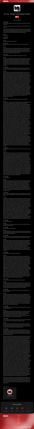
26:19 (5, 322)
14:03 (5, 179)
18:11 (7, 227)
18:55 (5, 239)
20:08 (7, 252)
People (24, 1)
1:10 (7, 43)
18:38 (7, 235)
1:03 (5, 34)
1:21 (5, 47)
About (26, 1)
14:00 (7, 176)
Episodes (21, 1)
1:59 (7, 54)
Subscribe (29, 1)
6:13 (7, 98)
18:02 (5, 223)
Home (18, 1)
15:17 (7, 192)
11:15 (7, 147)
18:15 (5, 230)
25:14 (5, 310)
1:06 (7, 37)
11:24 (5, 151)
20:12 (5, 255)
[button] (17, 17)
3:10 (5, 71)
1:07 (5, 40)
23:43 (7, 289)
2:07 (5, 57)
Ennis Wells (10, 395)
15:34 (5, 197)
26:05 (7, 318)
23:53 (5, 293)
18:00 (7, 220)
